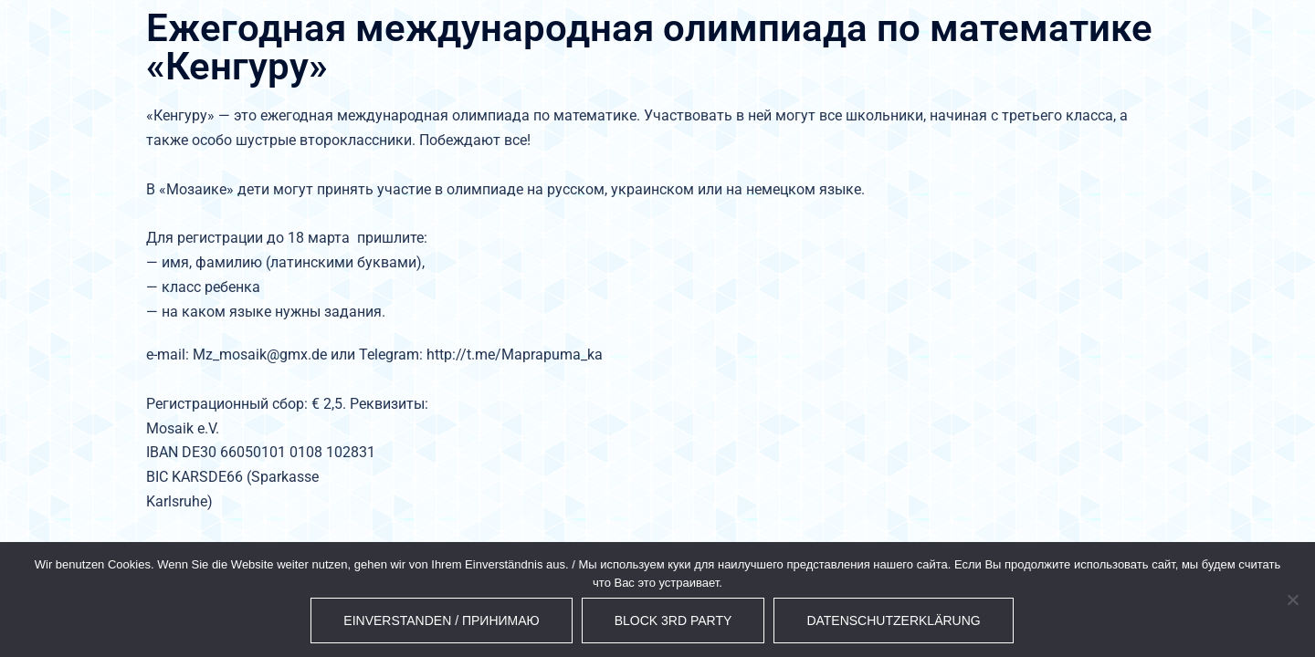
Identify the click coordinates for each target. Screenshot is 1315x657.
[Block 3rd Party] (1292, 599)
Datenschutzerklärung (893, 620)
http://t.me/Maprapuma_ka (514, 354)
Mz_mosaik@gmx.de (260, 354)
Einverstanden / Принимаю (441, 620)
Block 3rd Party (673, 620)
